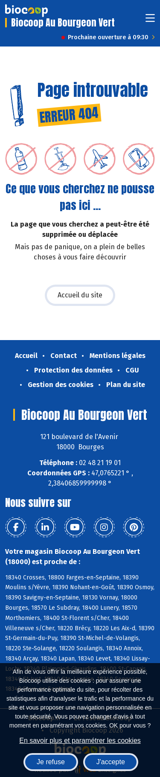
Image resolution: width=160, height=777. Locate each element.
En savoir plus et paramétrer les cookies (80, 740)
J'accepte (110, 761)
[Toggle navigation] (150, 20)
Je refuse (51, 761)
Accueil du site (80, 295)
